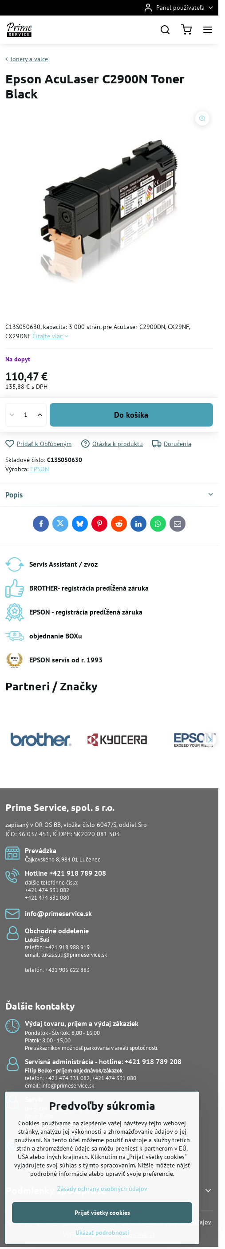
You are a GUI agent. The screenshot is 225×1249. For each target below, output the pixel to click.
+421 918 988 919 (67, 947)
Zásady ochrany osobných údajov (102, 1215)
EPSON (39, 469)
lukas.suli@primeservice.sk (74, 955)
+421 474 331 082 (47, 890)
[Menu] (207, 30)
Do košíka (131, 415)
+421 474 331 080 (47, 897)
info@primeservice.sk (67, 1085)
